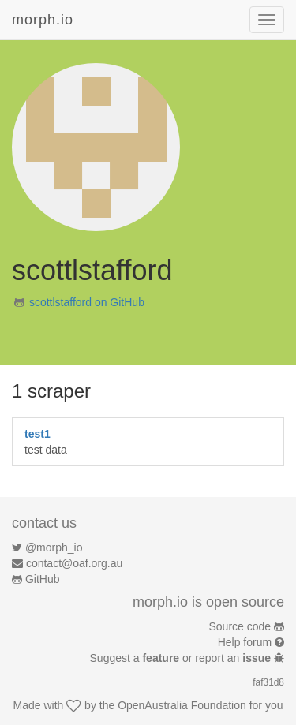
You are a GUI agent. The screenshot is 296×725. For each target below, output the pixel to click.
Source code (240, 626)
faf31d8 (268, 682)
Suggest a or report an (182, 658)
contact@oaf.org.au (74, 563)
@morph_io (54, 547)
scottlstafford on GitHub (86, 302)
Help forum (245, 642)
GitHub (42, 579)
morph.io (42, 20)
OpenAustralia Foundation (182, 705)
